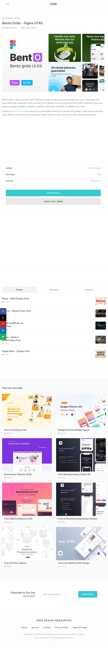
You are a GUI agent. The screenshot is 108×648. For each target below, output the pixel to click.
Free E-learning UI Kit (15, 430)
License (35, 627)
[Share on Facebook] (3, 311)
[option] (53, 63)
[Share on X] (3, 317)
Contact (46, 627)
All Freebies (7, 18)
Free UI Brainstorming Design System (77, 518)
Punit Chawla (18, 111)
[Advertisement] (53, 139)
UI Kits (17, 18)
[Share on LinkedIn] (3, 330)
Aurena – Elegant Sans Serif (16, 310)
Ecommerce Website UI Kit (18, 474)
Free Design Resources (54, 620)
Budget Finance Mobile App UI (74, 430)
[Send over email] (3, 337)
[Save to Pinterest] (3, 324)
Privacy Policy (61, 627)
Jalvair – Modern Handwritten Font (11, 339)
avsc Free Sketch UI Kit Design (74, 563)
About (24, 627)
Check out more (53, 201)
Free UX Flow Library (15, 563)
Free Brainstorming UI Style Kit (74, 474)
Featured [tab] (88, 289)
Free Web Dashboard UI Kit (18, 518)
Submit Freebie (80, 627)
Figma (78, 106)
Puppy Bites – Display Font (16, 351)
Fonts (6, 302)
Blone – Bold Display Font (15, 298)
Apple (82, 99)
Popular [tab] (19, 289)
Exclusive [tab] (54, 289)
